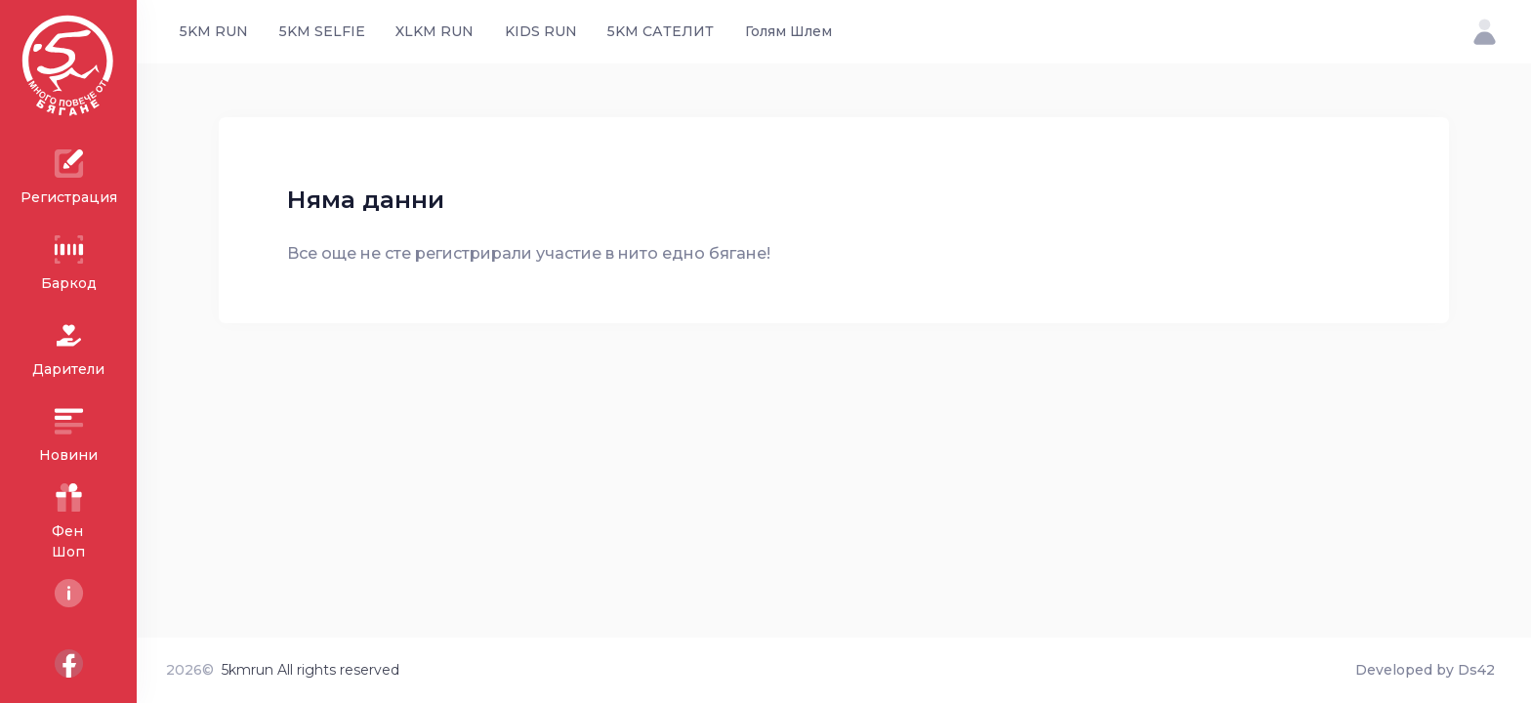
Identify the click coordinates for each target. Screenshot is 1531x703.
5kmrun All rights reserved (310, 670)
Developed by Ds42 (1425, 670)
